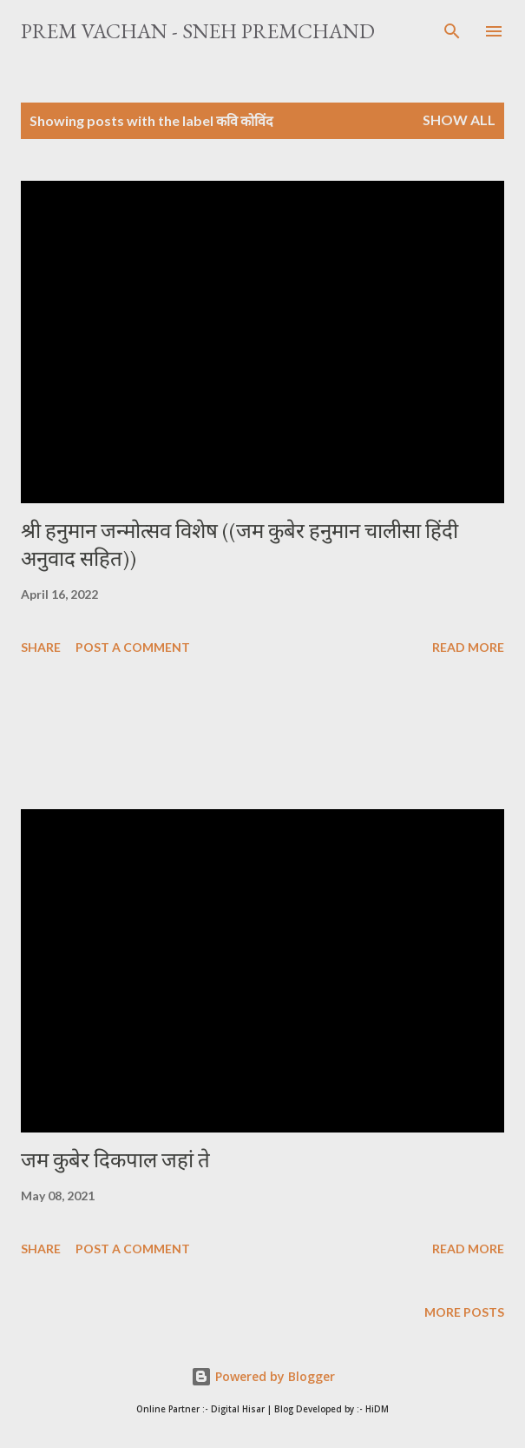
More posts (464, 1312)
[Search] (452, 31)
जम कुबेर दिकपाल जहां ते (115, 1159)
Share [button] (41, 647)
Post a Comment (132, 647)
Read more (468, 647)
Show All (459, 119)
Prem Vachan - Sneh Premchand (198, 30)
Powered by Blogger (263, 1376)
